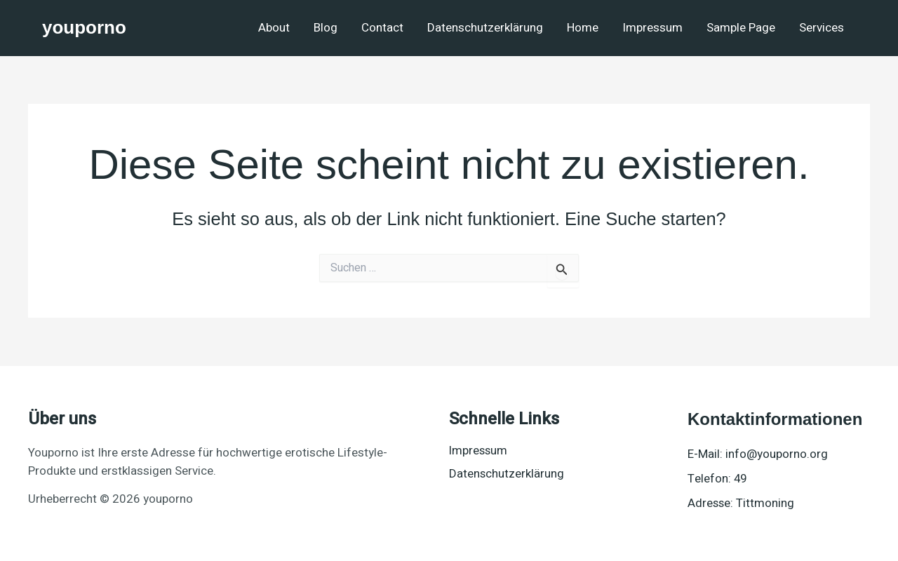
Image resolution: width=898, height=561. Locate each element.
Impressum (652, 27)
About (274, 27)
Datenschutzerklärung (485, 27)
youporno (84, 27)
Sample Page (740, 27)
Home (582, 27)
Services (821, 27)
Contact (382, 27)
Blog (325, 27)
